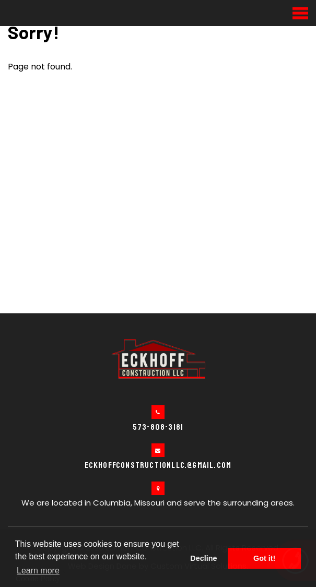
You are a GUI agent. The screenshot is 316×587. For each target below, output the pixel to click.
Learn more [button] (38, 570)
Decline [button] (203, 558)
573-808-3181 (158, 427)
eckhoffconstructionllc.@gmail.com (158, 465)
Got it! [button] (264, 558)
